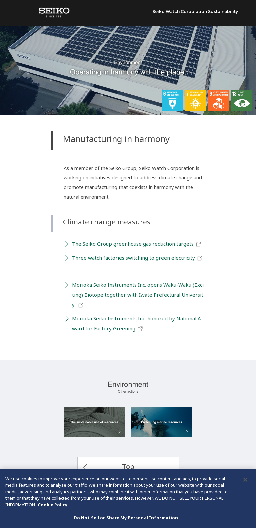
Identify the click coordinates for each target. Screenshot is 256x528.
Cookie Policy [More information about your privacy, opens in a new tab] (52, 505)
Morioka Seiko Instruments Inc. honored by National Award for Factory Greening (136, 323)
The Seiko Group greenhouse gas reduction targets (137, 244)
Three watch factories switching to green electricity (137, 258)
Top (128, 466)
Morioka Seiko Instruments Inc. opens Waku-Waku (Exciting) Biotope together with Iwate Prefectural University (138, 295)
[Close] (245, 480)
